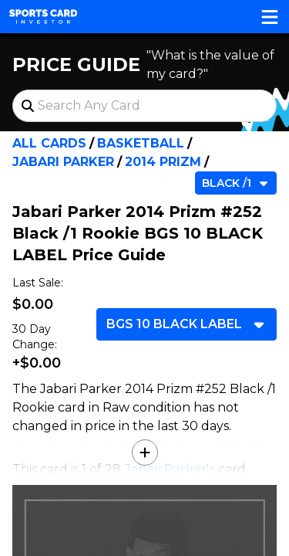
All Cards (49, 143)
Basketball (140, 143)
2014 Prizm (163, 161)
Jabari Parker (63, 161)
